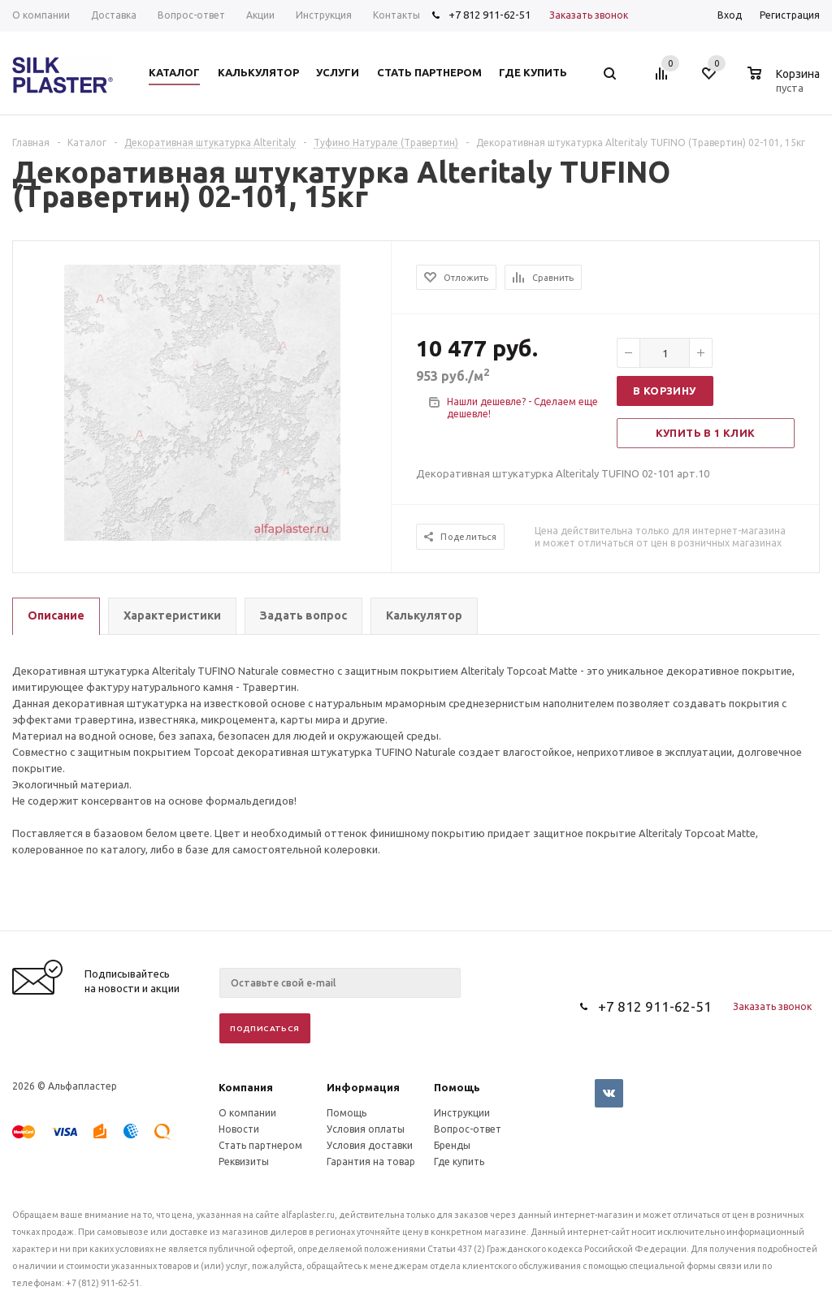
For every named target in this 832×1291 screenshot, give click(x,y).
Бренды (452, 1145)
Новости (239, 1129)
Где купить (459, 1161)
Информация (363, 1087)
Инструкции (462, 1112)
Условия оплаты (366, 1129)
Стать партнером (260, 1145)
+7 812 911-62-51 (489, 14)
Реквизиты (244, 1161)
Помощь (457, 1087)
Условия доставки (370, 1145)
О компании (247, 1112)
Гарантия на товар (371, 1161)
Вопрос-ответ (467, 1129)
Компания (246, 1087)
